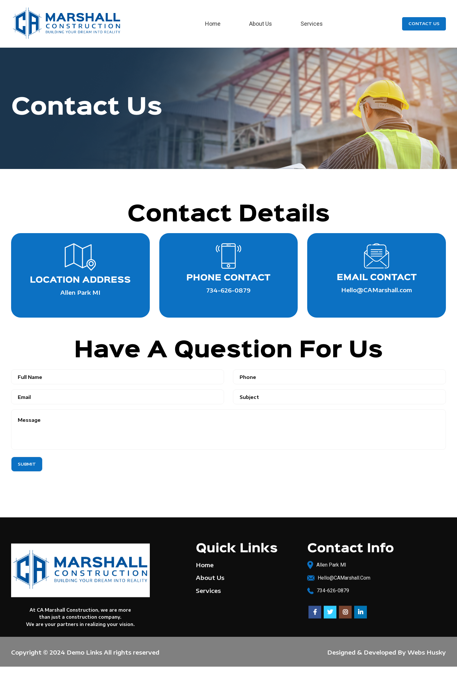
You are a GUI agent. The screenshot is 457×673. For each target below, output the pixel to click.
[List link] (376, 576)
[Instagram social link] (345, 610)
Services (208, 589)
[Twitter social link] (330, 610)
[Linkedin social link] (360, 610)
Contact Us (424, 23)
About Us (210, 576)
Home (205, 563)
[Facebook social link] (314, 610)
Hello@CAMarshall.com (376, 289)
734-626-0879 (228, 290)
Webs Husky (426, 652)
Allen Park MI (80, 292)
